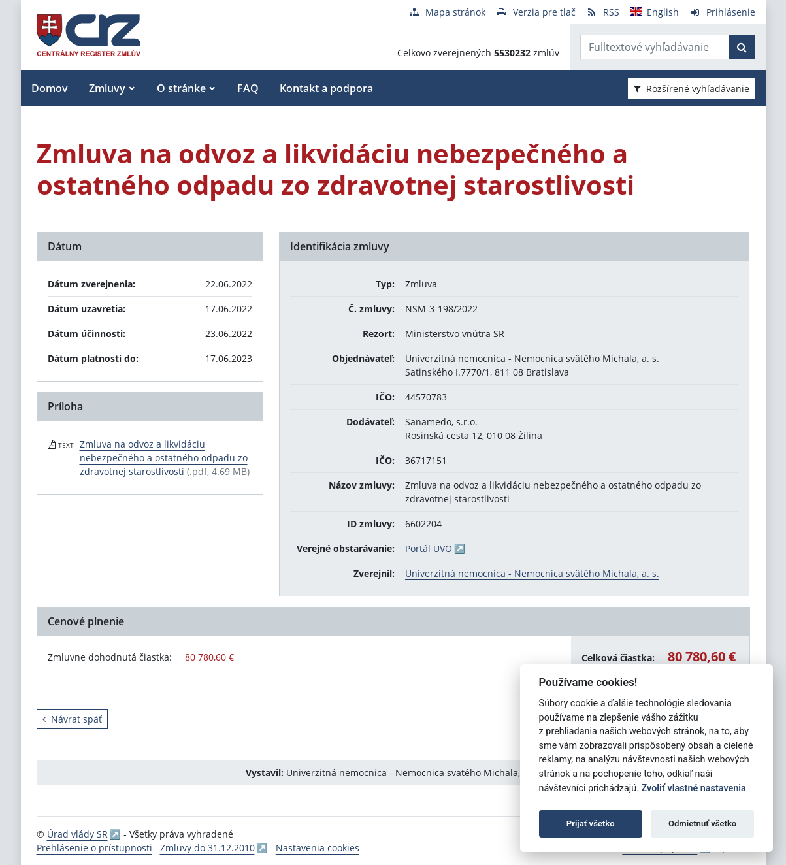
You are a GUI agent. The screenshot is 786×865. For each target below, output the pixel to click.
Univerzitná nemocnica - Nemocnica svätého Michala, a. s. (532, 573)
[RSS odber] (602, 12)
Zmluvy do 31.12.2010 (207, 847)
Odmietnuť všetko (702, 823)
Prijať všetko (590, 823)
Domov (49, 88)
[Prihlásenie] (722, 12)
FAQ (248, 88)
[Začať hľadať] (742, 47)
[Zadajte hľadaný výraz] (654, 47)
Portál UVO (428, 548)
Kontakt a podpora (326, 88)
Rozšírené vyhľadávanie (691, 88)
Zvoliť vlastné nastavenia (694, 788)
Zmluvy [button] (107, 88)
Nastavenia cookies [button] (317, 847)
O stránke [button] (181, 88)
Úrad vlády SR (77, 834)
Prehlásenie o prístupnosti (94, 847)
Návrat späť (72, 719)
